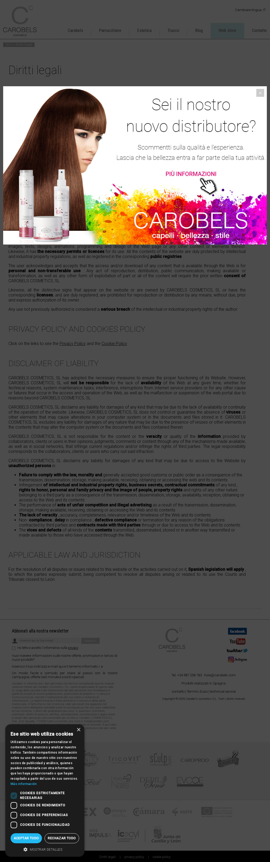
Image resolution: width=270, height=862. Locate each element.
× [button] (78, 730)
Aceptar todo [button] (26, 838)
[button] (45, 849)
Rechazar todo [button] (62, 838)
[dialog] (44, 790)
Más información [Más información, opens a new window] (24, 784)
